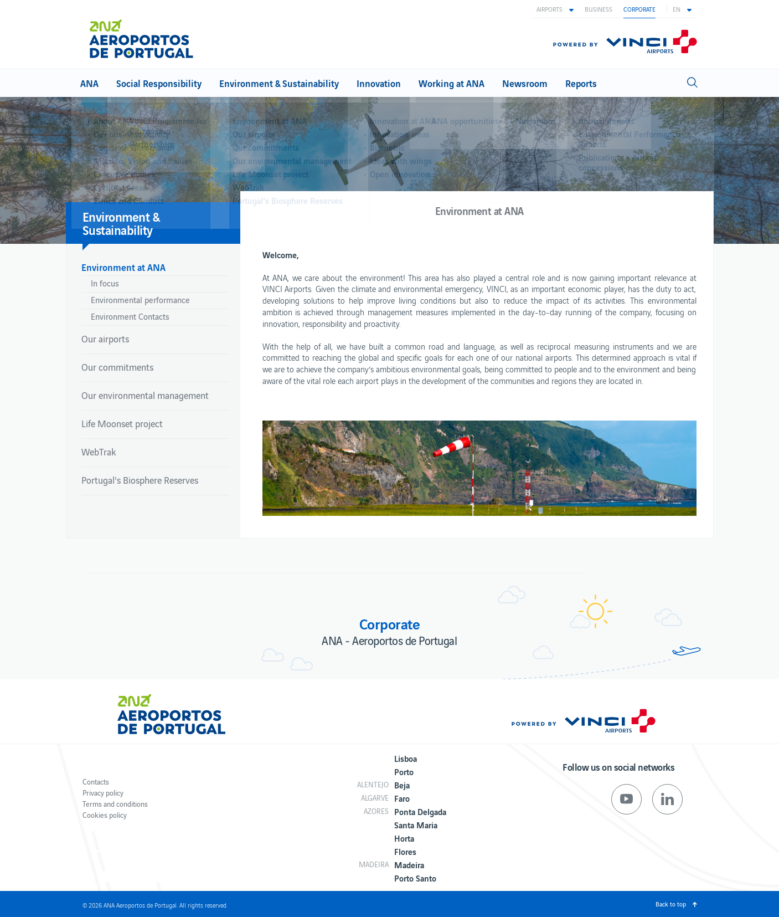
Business (598, 8)
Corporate (639, 8)
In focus (105, 283)
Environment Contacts (130, 316)
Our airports (105, 338)
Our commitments (117, 366)
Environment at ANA (123, 267)
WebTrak (98, 451)
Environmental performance (140, 299)
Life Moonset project (122, 423)
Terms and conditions (115, 803)
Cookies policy (104, 815)
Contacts (95, 781)
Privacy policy (102, 792)
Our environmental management (145, 395)
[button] (555, 8)
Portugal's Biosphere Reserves (139, 479)
